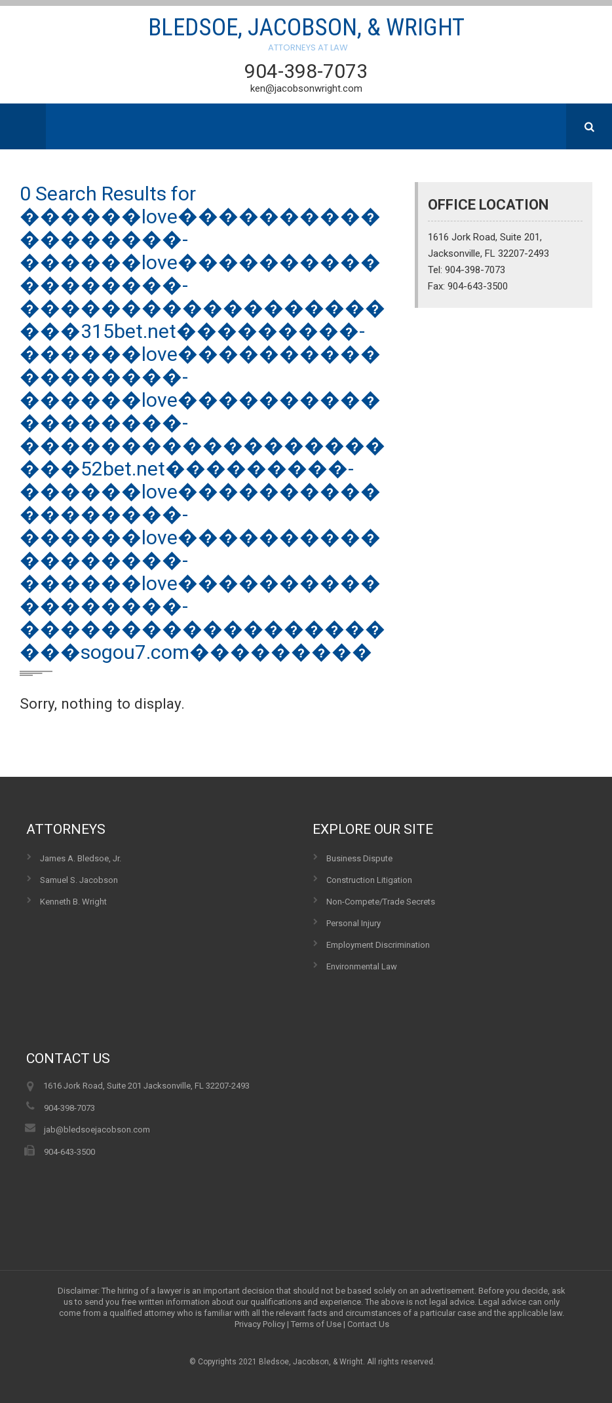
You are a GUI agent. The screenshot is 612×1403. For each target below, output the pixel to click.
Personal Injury (353, 923)
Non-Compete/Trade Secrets (380, 902)
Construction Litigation (369, 880)
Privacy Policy (260, 1324)
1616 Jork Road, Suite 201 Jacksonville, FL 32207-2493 (146, 1086)
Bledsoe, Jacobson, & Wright (306, 36)
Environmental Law (361, 966)
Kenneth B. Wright (73, 902)
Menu (23, 126)
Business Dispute (359, 858)
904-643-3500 (69, 1152)
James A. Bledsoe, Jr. (80, 858)
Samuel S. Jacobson (79, 880)
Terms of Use (316, 1324)
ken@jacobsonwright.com (306, 88)
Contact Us (368, 1324)
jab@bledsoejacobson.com (97, 1129)
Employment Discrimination (378, 945)
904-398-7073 (306, 71)
